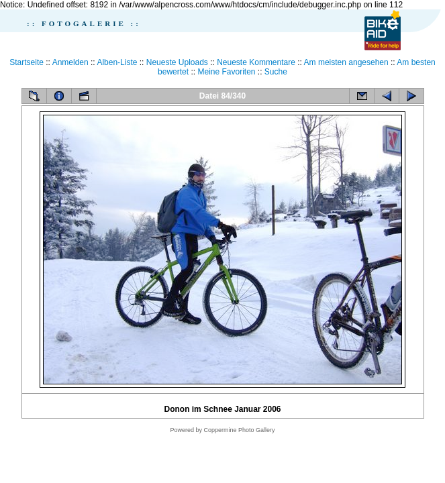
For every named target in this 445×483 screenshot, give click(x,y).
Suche (275, 71)
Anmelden (70, 62)
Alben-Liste (117, 62)
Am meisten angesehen (346, 62)
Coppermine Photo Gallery (239, 430)
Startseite (26, 62)
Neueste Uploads (177, 62)
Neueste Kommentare (256, 62)
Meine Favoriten (226, 71)
